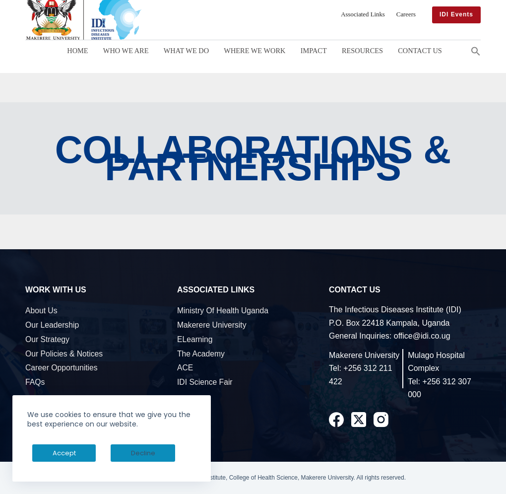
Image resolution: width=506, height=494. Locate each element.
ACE (185, 367)
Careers (406, 14)
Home (77, 51)
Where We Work (254, 51)
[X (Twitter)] (358, 419)
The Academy (201, 354)
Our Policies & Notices (64, 354)
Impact (314, 51)
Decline (105, 453)
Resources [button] (362, 51)
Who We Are (126, 51)
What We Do (186, 51)
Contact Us (420, 51)
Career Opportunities (61, 367)
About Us (41, 310)
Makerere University (211, 325)
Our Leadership (52, 325)
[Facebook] (336, 419)
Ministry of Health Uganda (222, 310)
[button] (476, 51)
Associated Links (363, 14)
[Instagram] (381, 419)
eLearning (195, 339)
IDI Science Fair (205, 382)
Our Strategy (47, 339)
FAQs (35, 382)
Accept (51, 453)
